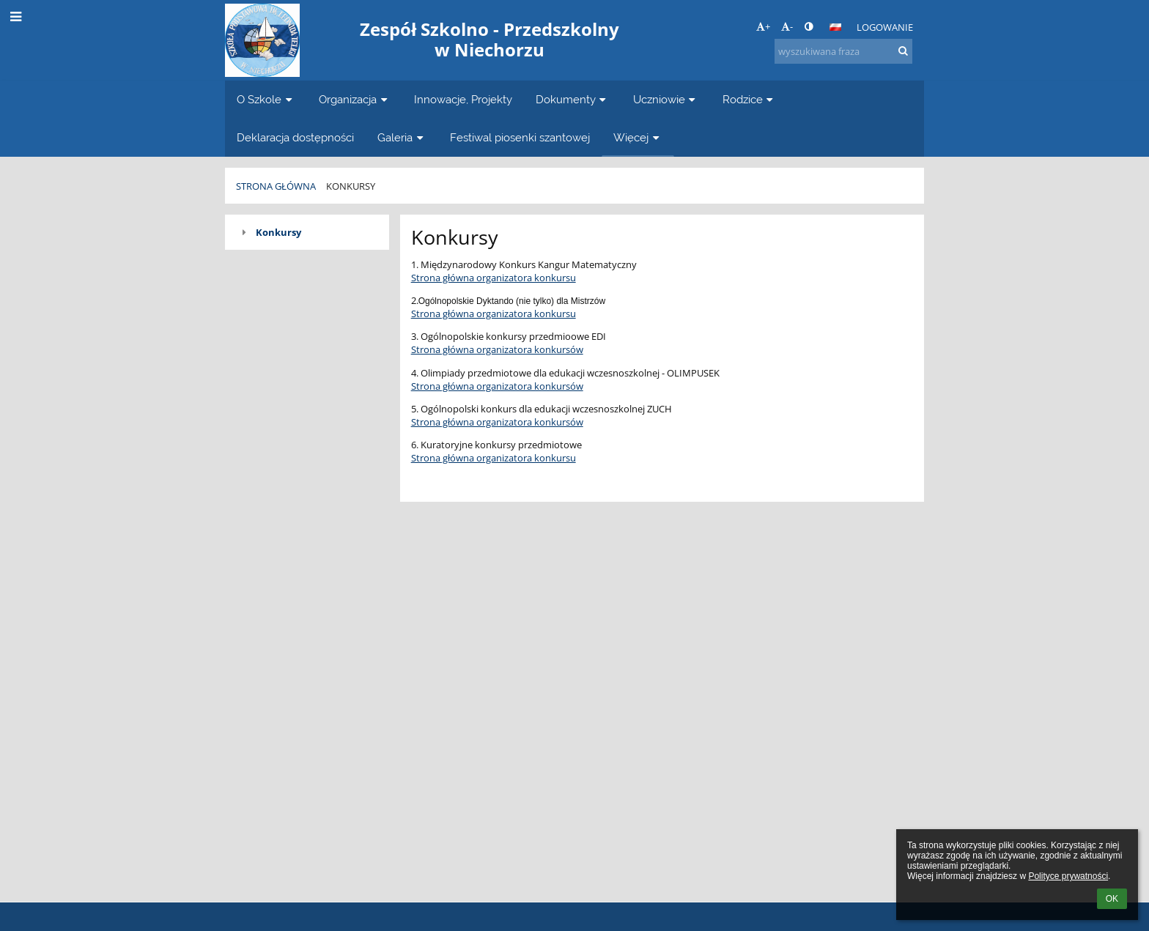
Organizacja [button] (355, 99)
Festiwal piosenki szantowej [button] (520, 137)
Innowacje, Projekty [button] (463, 99)
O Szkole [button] (266, 99)
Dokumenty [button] (573, 99)
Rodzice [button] (750, 99)
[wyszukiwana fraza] (843, 51)
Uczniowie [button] (666, 99)
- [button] (787, 26)
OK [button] (1112, 899)
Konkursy (350, 186)
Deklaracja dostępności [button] (295, 137)
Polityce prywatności (1068, 876)
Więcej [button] (637, 137)
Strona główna (276, 186)
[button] (835, 27)
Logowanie (885, 27)
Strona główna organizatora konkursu (493, 277)
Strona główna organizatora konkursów (497, 349)
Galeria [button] (401, 137)
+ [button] (763, 26)
